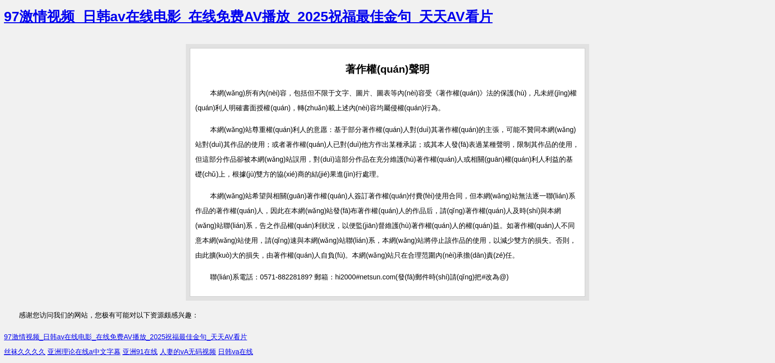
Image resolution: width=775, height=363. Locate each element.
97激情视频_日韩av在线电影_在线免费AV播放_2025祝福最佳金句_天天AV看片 (248, 16)
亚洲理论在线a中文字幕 (84, 352)
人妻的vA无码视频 (188, 352)
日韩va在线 (235, 352)
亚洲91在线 (140, 352)
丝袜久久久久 (24, 352)
